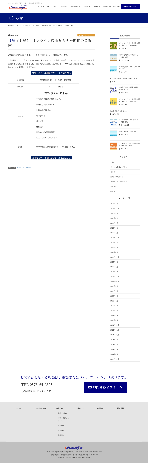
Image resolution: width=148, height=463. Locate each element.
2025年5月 (114, 223)
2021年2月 (114, 354)
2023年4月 (114, 267)
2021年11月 (114, 330)
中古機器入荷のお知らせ (118, 111)
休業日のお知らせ (116, 177)
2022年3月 (114, 315)
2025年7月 (114, 213)
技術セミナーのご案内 (86, 35)
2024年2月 (114, 252)
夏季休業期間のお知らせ (128, 131)
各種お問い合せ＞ (130, 7)
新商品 (112, 191)
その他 (112, 172)
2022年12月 (114, 276)
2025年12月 (114, 208)
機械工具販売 (63, 413)
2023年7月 (114, 262)
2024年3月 (114, 247)
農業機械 (61, 435)
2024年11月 (114, 237)
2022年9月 (114, 286)
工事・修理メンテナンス (64, 419)
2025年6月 (114, 218)
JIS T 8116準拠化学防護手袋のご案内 (123, 78)
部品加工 (61, 425)
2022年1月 (114, 320)
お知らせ (113, 162)
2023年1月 (114, 272)
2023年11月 (114, 257)
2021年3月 (114, 349)
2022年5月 (114, 306)
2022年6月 (114, 301)
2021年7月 (114, 344)
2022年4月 (114, 310)
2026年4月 (114, 204)
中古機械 (61, 430)
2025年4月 (114, 228)
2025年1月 (114, 233)
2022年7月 (114, 296)
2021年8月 (114, 339)
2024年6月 (114, 242)
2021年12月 (114, 325)
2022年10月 (114, 281)
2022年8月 (114, 291)
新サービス (114, 186)
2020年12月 (114, 359)
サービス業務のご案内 (118, 167)
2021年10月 (114, 335)
